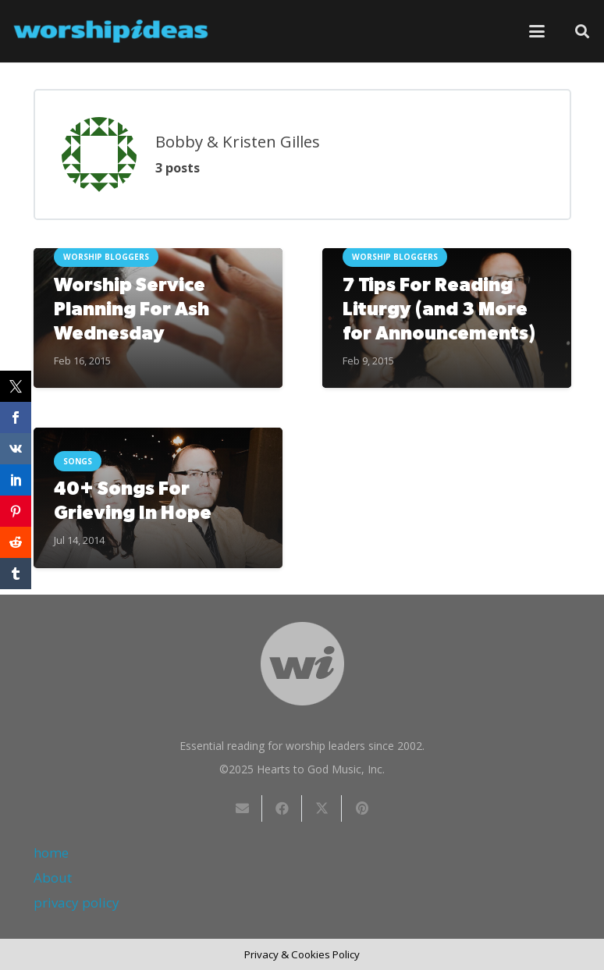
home (51, 853)
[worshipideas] (110, 31)
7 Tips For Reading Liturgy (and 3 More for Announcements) (438, 309)
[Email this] (242, 808)
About (53, 878)
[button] (536, 31)
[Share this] (282, 808)
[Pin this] (362, 808)
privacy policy (76, 902)
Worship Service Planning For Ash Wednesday (130, 309)
